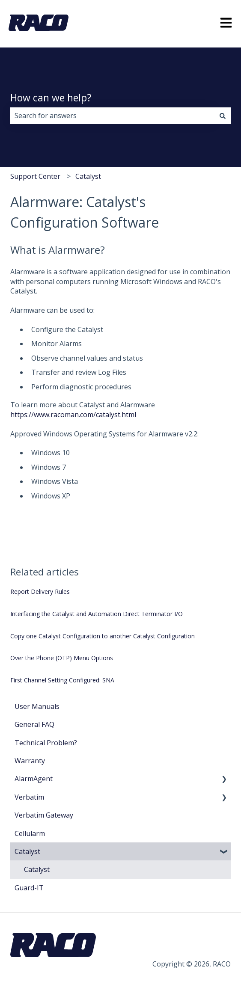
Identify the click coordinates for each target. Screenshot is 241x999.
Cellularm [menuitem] (30, 833)
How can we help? (51, 97)
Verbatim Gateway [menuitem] (44, 815)
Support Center (35, 176)
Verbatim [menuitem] (29, 797)
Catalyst (88, 176)
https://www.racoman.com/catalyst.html (73, 414)
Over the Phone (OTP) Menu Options (61, 658)
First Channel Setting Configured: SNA (62, 680)
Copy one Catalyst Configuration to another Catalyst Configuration (102, 636)
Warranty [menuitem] (30, 760)
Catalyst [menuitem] (27, 851)
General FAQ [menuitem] (34, 724)
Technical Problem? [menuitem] (46, 742)
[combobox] (112, 115)
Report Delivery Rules (40, 591)
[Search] (222, 115)
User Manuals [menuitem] (37, 706)
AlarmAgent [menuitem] (34, 778)
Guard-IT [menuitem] (29, 887)
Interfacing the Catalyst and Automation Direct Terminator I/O (96, 614)
